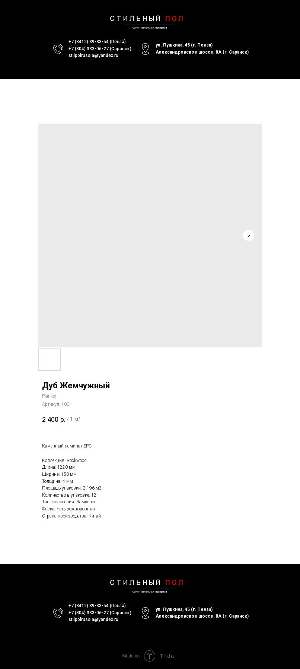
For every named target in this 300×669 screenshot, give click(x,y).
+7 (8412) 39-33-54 (88, 41)
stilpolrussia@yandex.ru (93, 55)
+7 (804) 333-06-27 (88, 48)
